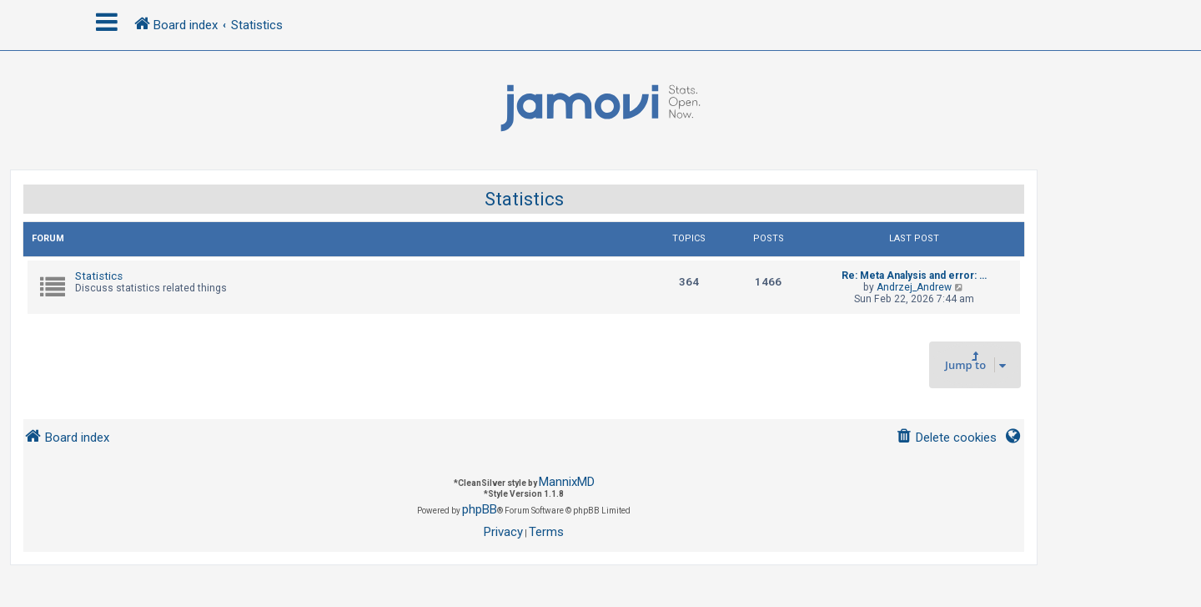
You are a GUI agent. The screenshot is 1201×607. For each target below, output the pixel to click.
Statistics (524, 199)
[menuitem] (946, 438)
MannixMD (567, 481)
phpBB (479, 509)
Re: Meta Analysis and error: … (914, 275)
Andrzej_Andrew (914, 287)
